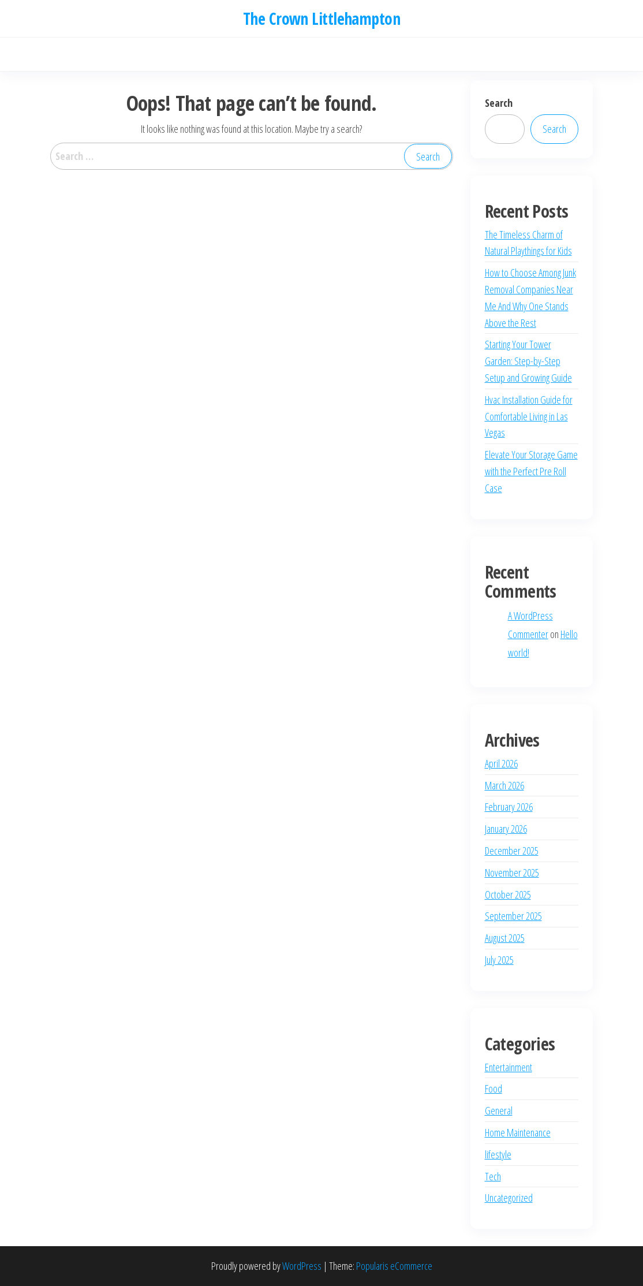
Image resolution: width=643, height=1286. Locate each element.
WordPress (302, 1266)
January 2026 (506, 829)
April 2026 (501, 763)
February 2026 (509, 807)
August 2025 (505, 938)
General (499, 1110)
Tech (493, 1176)
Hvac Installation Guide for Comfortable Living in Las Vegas (529, 416)
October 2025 (508, 894)
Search (499, 103)
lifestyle (498, 1154)
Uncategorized (509, 1198)
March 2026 (504, 785)
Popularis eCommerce (394, 1266)
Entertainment (508, 1067)
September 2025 (513, 916)
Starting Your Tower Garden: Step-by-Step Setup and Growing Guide (528, 361)
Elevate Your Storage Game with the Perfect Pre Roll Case (531, 471)
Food (493, 1088)
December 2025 (512, 851)
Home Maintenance (518, 1132)
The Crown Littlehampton (321, 18)
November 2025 (512, 872)
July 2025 (499, 960)
